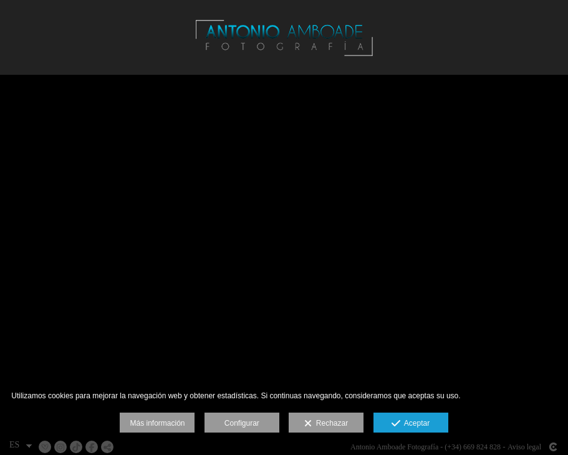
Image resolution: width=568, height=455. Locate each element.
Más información (157, 423)
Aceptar (411, 424)
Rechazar (326, 424)
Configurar (241, 423)
